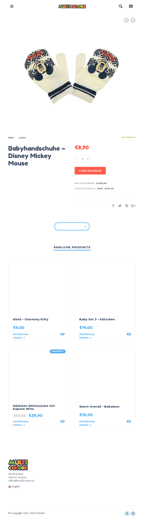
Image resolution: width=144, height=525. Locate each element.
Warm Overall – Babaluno (99, 406)
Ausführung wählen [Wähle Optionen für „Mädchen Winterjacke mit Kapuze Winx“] (20, 423)
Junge (22, 137)
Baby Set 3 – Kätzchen (97, 319)
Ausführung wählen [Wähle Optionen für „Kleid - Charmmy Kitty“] (20, 336)
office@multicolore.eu (21, 480)
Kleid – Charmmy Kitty (30, 319)
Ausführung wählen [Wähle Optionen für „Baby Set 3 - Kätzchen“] (86, 336)
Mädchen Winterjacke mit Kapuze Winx (34, 407)
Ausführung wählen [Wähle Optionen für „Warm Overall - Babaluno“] (86, 423)
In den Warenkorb (90, 170)
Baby (11, 137)
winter (109, 188)
